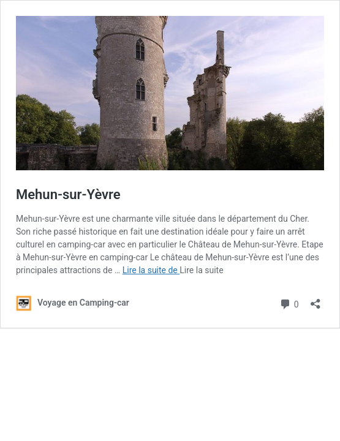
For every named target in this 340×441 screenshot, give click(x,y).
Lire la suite (201, 270)
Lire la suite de (151, 270)
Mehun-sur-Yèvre (68, 194)
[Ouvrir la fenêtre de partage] (315, 299)
